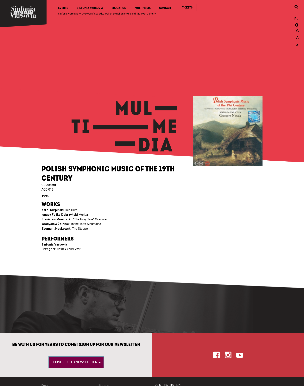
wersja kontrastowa (296, 25)
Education (118, 7)
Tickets (187, 7)
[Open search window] (296, 7)
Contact (165, 7)
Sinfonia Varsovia (90, 7)
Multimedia (143, 7)
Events (63, 7)
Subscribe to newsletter (75, 362)
